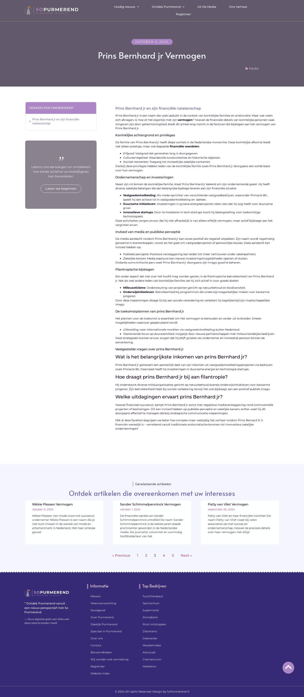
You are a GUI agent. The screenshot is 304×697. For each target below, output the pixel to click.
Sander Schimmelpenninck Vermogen (150, 504)
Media (254, 68)
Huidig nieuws (126, 6)
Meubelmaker (152, 645)
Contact (96, 645)
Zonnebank (150, 617)
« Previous (121, 555)
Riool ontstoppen (154, 624)
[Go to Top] (288, 667)
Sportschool (151, 603)
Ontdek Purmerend (168, 6)
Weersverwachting (103, 603)
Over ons (97, 638)
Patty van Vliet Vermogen (228, 504)
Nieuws (95, 596)
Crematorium (152, 659)
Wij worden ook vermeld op (110, 659)
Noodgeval (98, 610)
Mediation (149, 666)
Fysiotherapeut (153, 596)
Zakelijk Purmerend (104, 624)
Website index (100, 673)
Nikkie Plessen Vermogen (52, 504)
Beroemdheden (101, 652)
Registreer (183, 13)
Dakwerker (150, 638)
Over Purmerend (102, 617)
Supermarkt (151, 610)
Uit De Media (206, 6)
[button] (276, 10)
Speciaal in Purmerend (106, 631)
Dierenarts (150, 631)
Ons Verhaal (238, 6)
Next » (186, 555)
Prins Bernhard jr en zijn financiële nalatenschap (55, 121)
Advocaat (149, 652)
